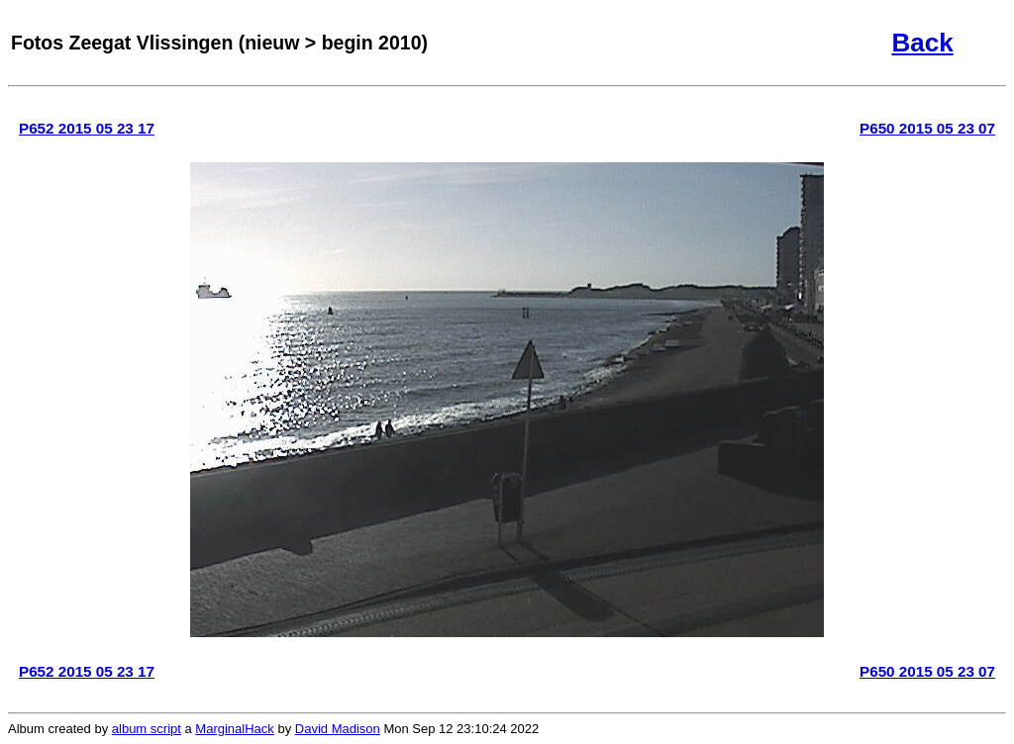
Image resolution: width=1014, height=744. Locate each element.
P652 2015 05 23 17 (86, 128)
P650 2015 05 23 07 (927, 128)
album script (146, 728)
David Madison (337, 728)
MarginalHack (234, 728)
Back (922, 42)
